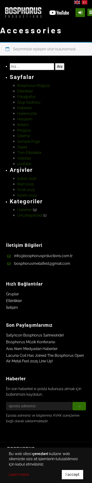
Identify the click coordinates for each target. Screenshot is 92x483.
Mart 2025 (25, 184)
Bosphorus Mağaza (33, 85)
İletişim (23, 124)
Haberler (24, 108)
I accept (72, 474)
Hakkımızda (27, 113)
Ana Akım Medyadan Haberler (32, 349)
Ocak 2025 (26, 189)
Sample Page (28, 141)
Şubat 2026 (26, 178)
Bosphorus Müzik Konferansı (30, 342)
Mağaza (24, 130)
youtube (24, 164)
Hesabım (25, 119)
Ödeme (23, 136)
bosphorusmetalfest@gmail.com (42, 263)
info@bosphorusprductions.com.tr (43, 256)
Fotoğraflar (26, 97)
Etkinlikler (25, 91)
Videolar (24, 158)
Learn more (19, 474)
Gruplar (12, 294)
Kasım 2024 (27, 195)
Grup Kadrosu (28, 102)
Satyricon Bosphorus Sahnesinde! (35, 335)
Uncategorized (29, 215)
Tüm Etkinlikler (29, 152)
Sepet (22, 147)
